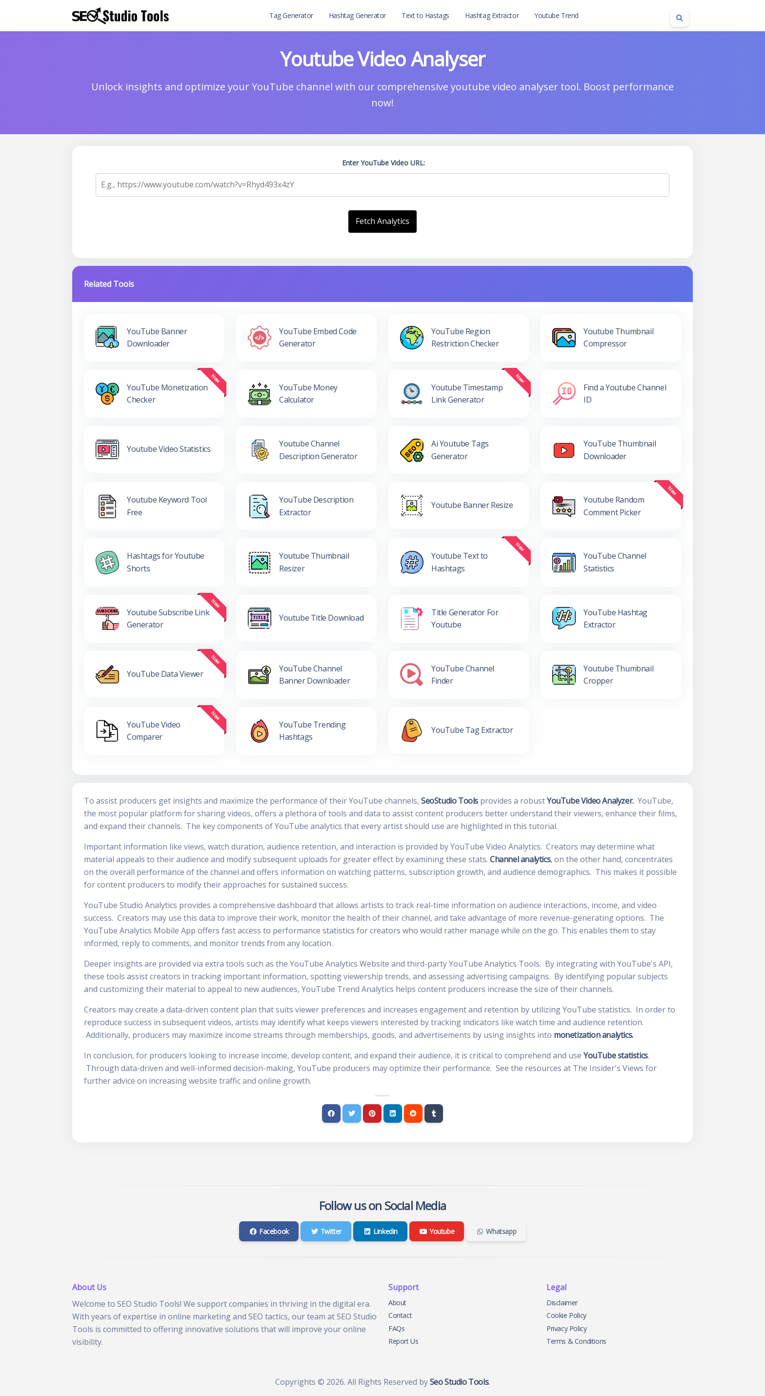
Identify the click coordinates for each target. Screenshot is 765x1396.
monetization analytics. (593, 1035)
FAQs (396, 1328)
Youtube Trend (556, 15)
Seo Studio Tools (459, 1381)
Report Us (403, 1341)
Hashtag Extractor (492, 15)
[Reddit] (413, 1113)
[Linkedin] (392, 1113)
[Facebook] (331, 1113)
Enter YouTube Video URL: (383, 162)
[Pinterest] (372, 1113)
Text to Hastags (425, 15)
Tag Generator (291, 15)
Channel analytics (520, 859)
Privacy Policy (566, 1328)
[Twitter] (351, 1113)
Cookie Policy (566, 1315)
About (397, 1302)
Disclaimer (562, 1302)
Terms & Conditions (576, 1341)
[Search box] (679, 17)
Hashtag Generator (357, 15)
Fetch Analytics (382, 221)
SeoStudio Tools (449, 800)
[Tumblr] (433, 1113)
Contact (400, 1315)
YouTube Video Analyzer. (590, 800)
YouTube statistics (616, 1055)
